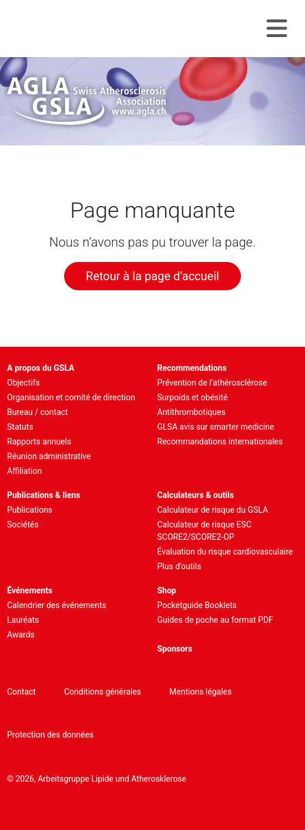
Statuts (20, 426)
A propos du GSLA (41, 368)
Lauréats (23, 620)
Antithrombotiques (191, 412)
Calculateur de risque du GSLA (213, 509)
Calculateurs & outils (195, 495)
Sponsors (175, 648)
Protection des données (50, 734)
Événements (29, 590)
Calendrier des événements (56, 605)
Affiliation (24, 471)
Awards (21, 634)
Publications (29, 509)
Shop (166, 590)
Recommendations (192, 368)
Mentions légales (200, 691)
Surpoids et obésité (192, 397)
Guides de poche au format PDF (215, 620)
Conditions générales (102, 691)
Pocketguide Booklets (197, 605)
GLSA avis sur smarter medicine (215, 426)
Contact (21, 691)
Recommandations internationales (220, 441)
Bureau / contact (37, 412)
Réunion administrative (49, 456)
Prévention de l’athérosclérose (212, 382)
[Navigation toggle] (277, 28)
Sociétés (23, 524)
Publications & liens (44, 495)
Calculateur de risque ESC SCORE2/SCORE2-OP (204, 531)
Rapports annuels (39, 441)
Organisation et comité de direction (71, 397)
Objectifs (23, 382)
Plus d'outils (179, 566)
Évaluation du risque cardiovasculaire (225, 551)
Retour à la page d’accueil (152, 276)
